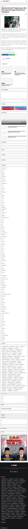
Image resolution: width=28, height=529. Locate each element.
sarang (14, 304)
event (14, 200)
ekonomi (14, 198)
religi (14, 297)
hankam (14, 210)
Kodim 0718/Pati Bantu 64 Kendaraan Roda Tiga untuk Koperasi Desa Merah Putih (16, 127)
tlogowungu (9, 52)
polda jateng (14, 287)
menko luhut (14, 256)
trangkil (14, 331)
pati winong (14, 277)
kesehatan (14, 234)
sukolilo (14, 323)
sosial (6, 52)
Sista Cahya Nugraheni (14, 313)
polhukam (14, 289)
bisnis (14, 185)
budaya (14, 186)
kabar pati (14, 227)
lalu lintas (14, 249)
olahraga (14, 268)
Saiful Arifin (14, 302)
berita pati (14, 181)
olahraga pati (14, 270)
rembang (14, 299)
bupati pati (14, 188)
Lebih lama (24, 100)
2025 (14, 398)
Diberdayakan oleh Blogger (6, 408)
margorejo (14, 253)
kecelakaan (14, 231)
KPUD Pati (14, 241)
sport (14, 319)
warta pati (13, 52)
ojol (16, 371)
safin (14, 301)
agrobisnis (14, 169)
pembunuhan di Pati (14, 278)
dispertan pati (14, 191)
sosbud (14, 314)
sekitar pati (14, 306)
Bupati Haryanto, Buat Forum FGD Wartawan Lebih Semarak (6, 85)
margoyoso (14, 255)
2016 (14, 401)
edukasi (14, 197)
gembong (14, 205)
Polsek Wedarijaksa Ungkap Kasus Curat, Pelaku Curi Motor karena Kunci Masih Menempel (16, 131)
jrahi (14, 224)
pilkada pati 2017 (14, 285)
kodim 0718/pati (14, 236)
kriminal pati (14, 244)
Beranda (2, 6)
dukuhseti (14, 195)
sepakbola (14, 309)
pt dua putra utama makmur (14, 294)
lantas (14, 251)
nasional (14, 258)
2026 (14, 396)
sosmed (14, 318)
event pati (14, 202)
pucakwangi (16, 379)
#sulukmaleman (14, 168)
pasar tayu (14, 272)
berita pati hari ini (14, 183)
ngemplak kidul (14, 265)
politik (14, 290)
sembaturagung (14, 307)
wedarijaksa (14, 338)
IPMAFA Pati (14, 215)
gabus (14, 203)
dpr (14, 193)
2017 (14, 400)
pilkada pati (14, 284)
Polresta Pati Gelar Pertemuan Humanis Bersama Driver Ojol (6, 73)
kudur (14, 246)
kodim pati (14, 238)
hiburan (14, 214)
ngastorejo (14, 263)
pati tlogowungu (14, 275)
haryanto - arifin (14, 212)
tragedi (14, 330)
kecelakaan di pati (14, 232)
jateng (14, 222)
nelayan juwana (14, 260)
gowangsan (14, 207)
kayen (14, 229)
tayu (14, 326)
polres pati (14, 292)
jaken (14, 219)
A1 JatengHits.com (4, 393)
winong (14, 340)
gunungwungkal (14, 209)
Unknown (8, 58)
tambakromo (5, 387)
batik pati (14, 178)
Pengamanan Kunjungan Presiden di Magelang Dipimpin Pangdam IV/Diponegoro (17, 136)
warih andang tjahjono (14, 335)
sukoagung (14, 321)
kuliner (14, 248)
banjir (14, 171)
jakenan (14, 220)
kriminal (14, 243)
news (14, 261)
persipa (14, 280)
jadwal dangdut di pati (14, 217)
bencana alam (14, 180)
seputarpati (14, 311)
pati (5, 6)
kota (14, 239)
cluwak (14, 190)
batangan (14, 174)
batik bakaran (14, 176)
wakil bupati (14, 333)
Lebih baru (3, 100)
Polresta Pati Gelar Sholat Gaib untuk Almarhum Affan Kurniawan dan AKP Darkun (20, 74)
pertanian (14, 282)
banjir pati (14, 173)
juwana (14, 226)
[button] (1, 1)
